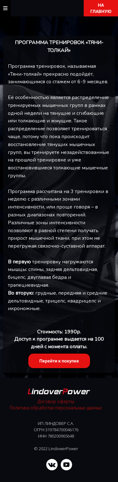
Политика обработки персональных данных (56, 408)
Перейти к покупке (59, 360)
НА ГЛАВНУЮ (100, 8)
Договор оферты (55, 401)
